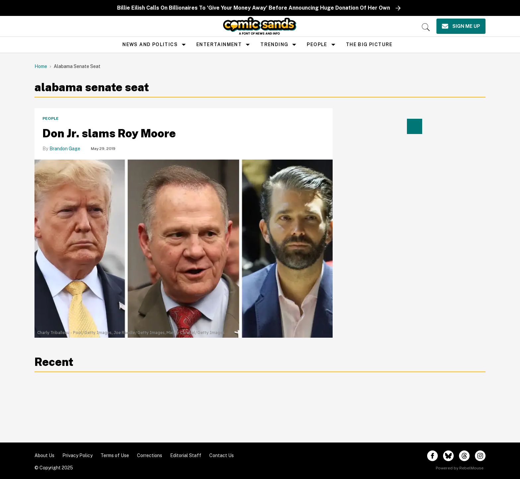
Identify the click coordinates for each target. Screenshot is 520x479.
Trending (274, 44)
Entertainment (219, 44)
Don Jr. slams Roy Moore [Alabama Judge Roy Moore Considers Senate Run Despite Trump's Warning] (109, 133)
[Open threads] (464, 455)
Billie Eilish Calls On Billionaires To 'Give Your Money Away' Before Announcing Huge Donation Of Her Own (253, 8)
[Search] (426, 27)
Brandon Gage (64, 148)
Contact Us (221, 455)
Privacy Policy (77, 455)
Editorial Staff (185, 455)
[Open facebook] (432, 455)
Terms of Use (114, 455)
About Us (44, 455)
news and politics (150, 44)
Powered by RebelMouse (460, 468)
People (317, 44)
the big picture (369, 44)
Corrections (149, 455)
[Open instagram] (480, 455)
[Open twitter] (448, 455)
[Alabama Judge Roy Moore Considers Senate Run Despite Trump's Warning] (183, 243)
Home (40, 66)
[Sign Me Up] (461, 26)
